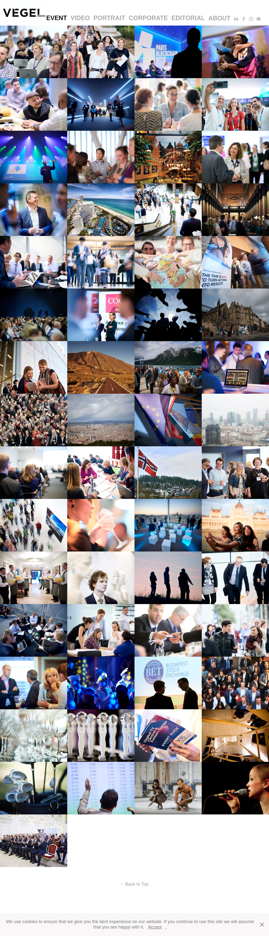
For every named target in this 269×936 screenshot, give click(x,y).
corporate (148, 17)
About (219, 18)
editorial (188, 17)
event (56, 17)
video (80, 17)
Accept (155, 927)
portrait (109, 17)
